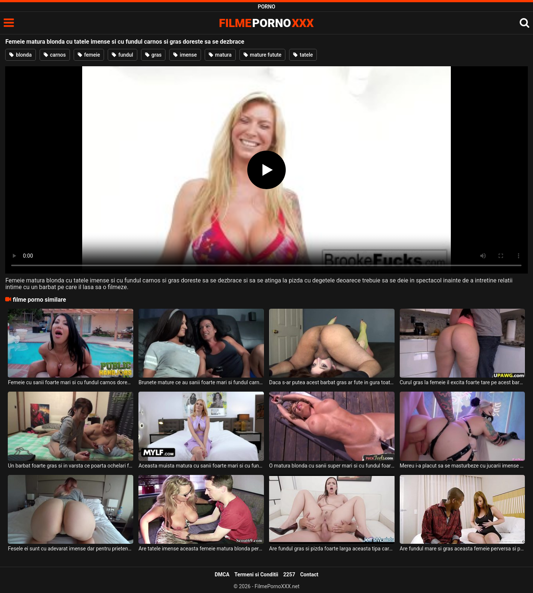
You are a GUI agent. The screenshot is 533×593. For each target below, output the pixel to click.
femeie (89, 55)
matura (220, 55)
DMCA (222, 574)
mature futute (263, 55)
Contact (309, 574)
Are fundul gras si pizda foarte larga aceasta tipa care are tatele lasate (332, 549)
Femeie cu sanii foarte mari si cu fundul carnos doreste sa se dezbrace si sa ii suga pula (70, 382)
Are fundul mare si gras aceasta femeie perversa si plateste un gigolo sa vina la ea (462, 549)
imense (185, 55)
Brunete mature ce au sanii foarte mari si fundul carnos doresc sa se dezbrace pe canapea (201, 382)
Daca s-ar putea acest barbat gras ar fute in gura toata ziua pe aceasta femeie (332, 382)
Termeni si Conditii (256, 574)
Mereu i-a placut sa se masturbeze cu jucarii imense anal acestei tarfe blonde (462, 466)
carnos (55, 55)
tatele (303, 55)
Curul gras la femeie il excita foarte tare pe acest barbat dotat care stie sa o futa (462, 382)
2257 (289, 574)
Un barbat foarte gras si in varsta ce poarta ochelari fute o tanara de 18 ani (70, 466)
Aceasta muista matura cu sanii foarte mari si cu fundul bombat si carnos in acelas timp (201, 466)
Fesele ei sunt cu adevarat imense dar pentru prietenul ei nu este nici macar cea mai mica (70, 549)
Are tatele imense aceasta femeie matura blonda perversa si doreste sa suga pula (201, 549)
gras (153, 55)
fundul (122, 55)
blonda (20, 55)
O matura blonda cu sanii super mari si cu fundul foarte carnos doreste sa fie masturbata (332, 466)
